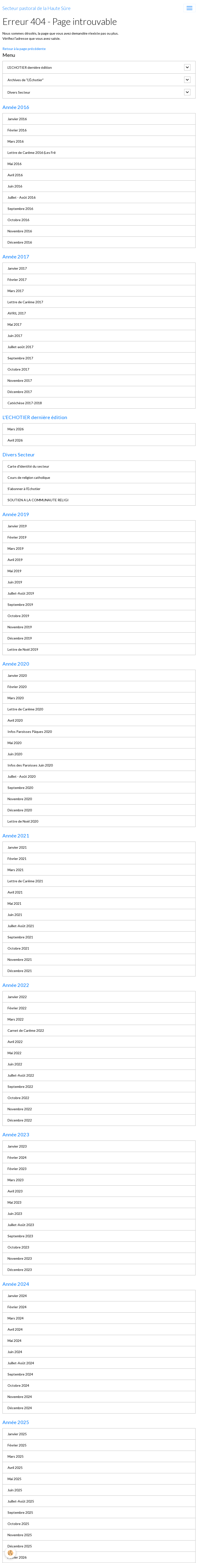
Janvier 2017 (17, 268)
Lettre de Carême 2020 (25, 709)
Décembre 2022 (20, 1120)
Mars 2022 (16, 1019)
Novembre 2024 (20, 1397)
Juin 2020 (15, 754)
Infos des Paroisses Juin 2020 (30, 765)
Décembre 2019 (20, 638)
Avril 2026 (15, 440)
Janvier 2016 (17, 119)
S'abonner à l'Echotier (24, 489)
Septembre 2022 (20, 1086)
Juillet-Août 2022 (21, 1075)
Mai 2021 (14, 903)
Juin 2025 (15, 1490)
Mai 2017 (14, 324)
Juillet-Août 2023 (21, 1225)
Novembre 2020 (20, 799)
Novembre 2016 (20, 231)
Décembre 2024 (20, 1408)
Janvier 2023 (17, 1146)
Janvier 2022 (17, 997)
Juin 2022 (15, 1064)
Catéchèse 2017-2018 (25, 403)
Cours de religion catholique (29, 477)
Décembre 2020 (20, 810)
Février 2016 (17, 130)
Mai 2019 (14, 571)
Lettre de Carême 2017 (25, 302)
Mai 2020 (14, 743)
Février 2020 (17, 687)
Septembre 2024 (20, 1374)
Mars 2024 (16, 1318)
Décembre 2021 (20, 971)
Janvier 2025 (17, 1434)
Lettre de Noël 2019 (23, 649)
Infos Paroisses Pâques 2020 (30, 731)
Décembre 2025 (20, 1546)
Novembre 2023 (20, 1258)
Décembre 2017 (20, 392)
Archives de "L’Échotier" (26, 80)
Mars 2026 (16, 429)
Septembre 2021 (20, 937)
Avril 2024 (15, 1329)
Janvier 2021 (17, 847)
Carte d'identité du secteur (28, 466)
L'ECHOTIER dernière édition (30, 67)
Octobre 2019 (18, 616)
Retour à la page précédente (24, 49)
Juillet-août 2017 (20, 347)
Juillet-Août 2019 (21, 593)
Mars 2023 (16, 1180)
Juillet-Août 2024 (21, 1363)
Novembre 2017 (20, 380)
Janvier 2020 (17, 675)
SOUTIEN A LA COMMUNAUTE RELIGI (38, 500)
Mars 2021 (16, 870)
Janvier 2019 (17, 526)
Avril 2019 (15, 560)
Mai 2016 (14, 164)
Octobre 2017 (18, 369)
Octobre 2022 (18, 1098)
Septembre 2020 (20, 788)
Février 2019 (17, 537)
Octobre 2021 (18, 948)
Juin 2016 (15, 186)
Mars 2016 (16, 141)
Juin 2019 (15, 582)
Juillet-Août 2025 (21, 1501)
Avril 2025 (15, 1467)
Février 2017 (17, 279)
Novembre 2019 (20, 627)
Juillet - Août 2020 (22, 776)
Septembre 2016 (20, 208)
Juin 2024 (15, 1352)
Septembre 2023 (20, 1236)
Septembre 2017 (20, 358)
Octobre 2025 (18, 1524)
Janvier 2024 (17, 1296)
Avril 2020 (15, 720)
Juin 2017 (15, 336)
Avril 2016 (15, 175)
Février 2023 (17, 1169)
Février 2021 (17, 858)
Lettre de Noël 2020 (23, 821)
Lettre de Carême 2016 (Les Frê (32, 152)
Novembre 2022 (20, 1109)
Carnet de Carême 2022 (26, 1030)
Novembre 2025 (20, 1535)
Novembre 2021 (20, 959)
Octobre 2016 (18, 220)
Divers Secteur (19, 92)
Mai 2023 (14, 1202)
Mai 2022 (14, 1053)
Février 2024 (17, 1157)
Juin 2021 (15, 915)
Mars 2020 (16, 698)
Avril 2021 (15, 892)
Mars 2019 (16, 548)
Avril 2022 (15, 1042)
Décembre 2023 (20, 1270)
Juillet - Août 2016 (22, 197)
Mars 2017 (16, 291)
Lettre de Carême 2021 (25, 881)
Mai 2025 (14, 1479)
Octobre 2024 (18, 1385)
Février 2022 (17, 1008)
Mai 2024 (14, 1340)
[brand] (36, 8)
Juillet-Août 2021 (21, 926)
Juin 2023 (15, 1213)
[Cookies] (10, 1552)
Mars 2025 (16, 1456)
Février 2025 (17, 1445)
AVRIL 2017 (17, 313)
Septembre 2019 (20, 604)
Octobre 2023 (18, 1247)
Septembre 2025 (20, 1512)
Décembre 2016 (20, 242)
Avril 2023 (15, 1191)
